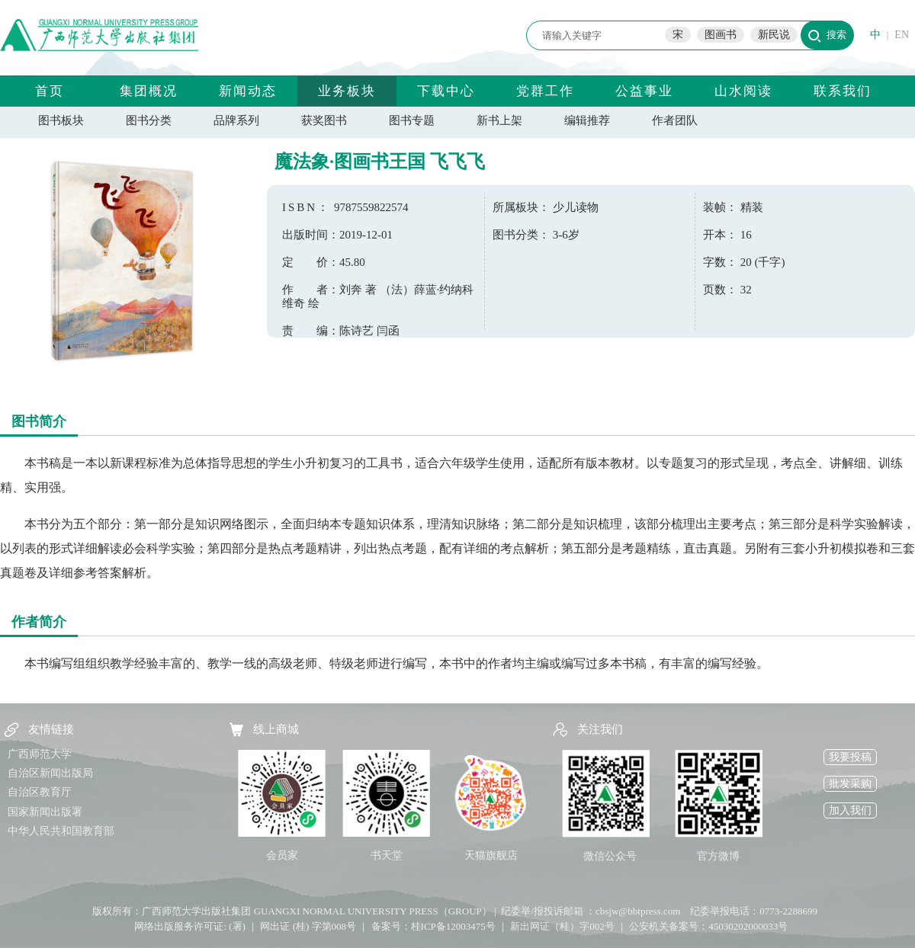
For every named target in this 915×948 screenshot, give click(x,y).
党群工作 (545, 91)
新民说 (774, 34)
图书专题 (412, 120)
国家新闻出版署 (45, 812)
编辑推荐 (587, 120)
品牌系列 (236, 120)
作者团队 (675, 120)
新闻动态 (248, 91)
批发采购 (850, 783)
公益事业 (644, 91)
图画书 (721, 34)
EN (901, 34)
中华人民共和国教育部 (61, 831)
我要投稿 (850, 757)
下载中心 (446, 91)
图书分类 (149, 120)
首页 (49, 91)
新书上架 (499, 120)
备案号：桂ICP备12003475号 (433, 926)
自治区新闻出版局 (50, 773)
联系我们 (843, 91)
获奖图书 (324, 120)
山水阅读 (743, 91)
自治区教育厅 (40, 792)
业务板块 (347, 91)
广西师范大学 (40, 754)
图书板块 (61, 120)
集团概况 (149, 91)
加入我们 (850, 810)
